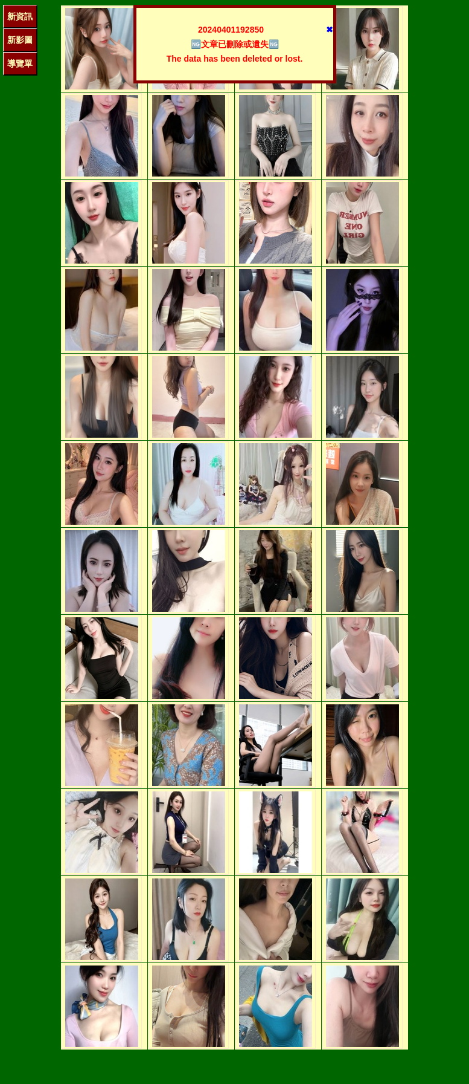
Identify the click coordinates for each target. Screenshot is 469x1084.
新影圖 (20, 40)
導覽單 (20, 63)
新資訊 (20, 16)
